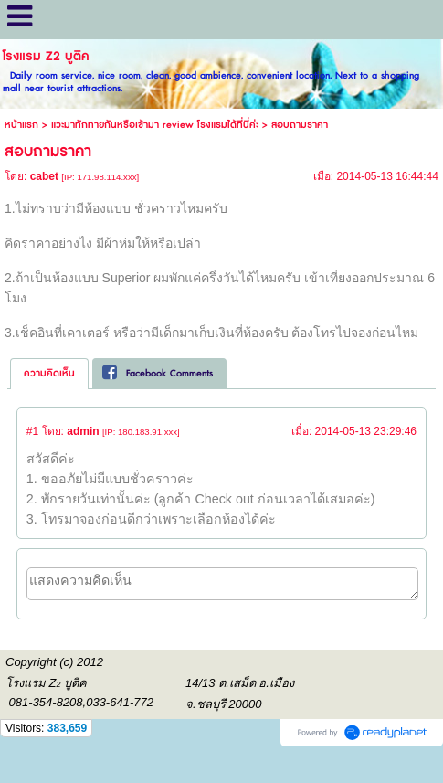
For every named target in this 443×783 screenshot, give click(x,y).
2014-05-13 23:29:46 (366, 431)
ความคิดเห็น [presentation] (49, 373)
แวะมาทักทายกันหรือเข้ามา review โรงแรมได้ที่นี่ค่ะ (154, 125)
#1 (32, 431)
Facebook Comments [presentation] (157, 373)
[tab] (49, 373)
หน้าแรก (21, 125)
